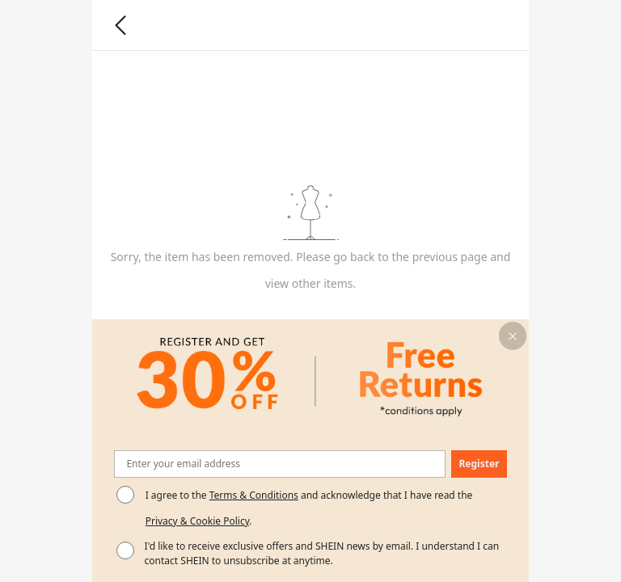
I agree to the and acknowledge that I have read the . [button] (309, 508)
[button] (513, 336)
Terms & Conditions (253, 495)
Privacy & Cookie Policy (198, 521)
